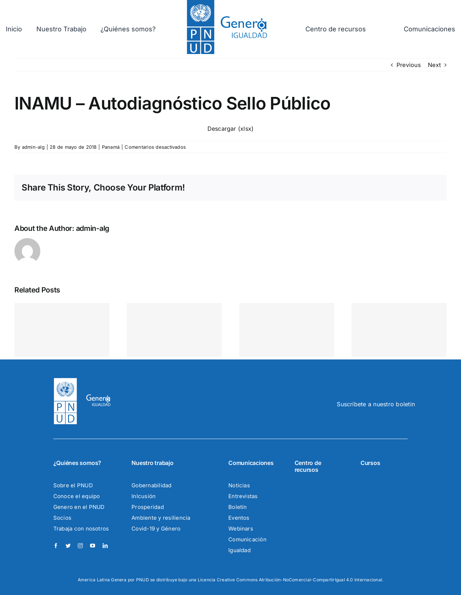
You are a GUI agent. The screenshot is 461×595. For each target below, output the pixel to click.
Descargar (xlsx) (230, 128)
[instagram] (80, 545)
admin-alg (33, 147)
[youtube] (92, 545)
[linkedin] (105, 545)
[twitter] (68, 545)
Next (434, 64)
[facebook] (55, 545)
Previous (409, 64)
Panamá (111, 147)
